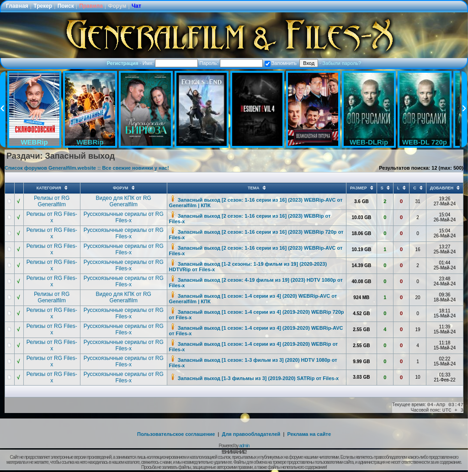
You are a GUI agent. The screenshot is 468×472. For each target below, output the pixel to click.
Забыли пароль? (341, 63)
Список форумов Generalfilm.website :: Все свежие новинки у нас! (87, 168)
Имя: (170, 63)
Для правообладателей (251, 434)
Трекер (42, 6)
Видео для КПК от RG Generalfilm (123, 201)
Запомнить (281, 63)
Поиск (66, 6)
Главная (17, 6)
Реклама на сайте (309, 434)
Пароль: (230, 63)
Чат (136, 6)
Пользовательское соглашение (176, 434)
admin (244, 445)
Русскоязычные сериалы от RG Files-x (124, 217)
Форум (117, 6)
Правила (91, 6)
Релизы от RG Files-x (52, 217)
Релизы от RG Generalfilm (51, 201)
